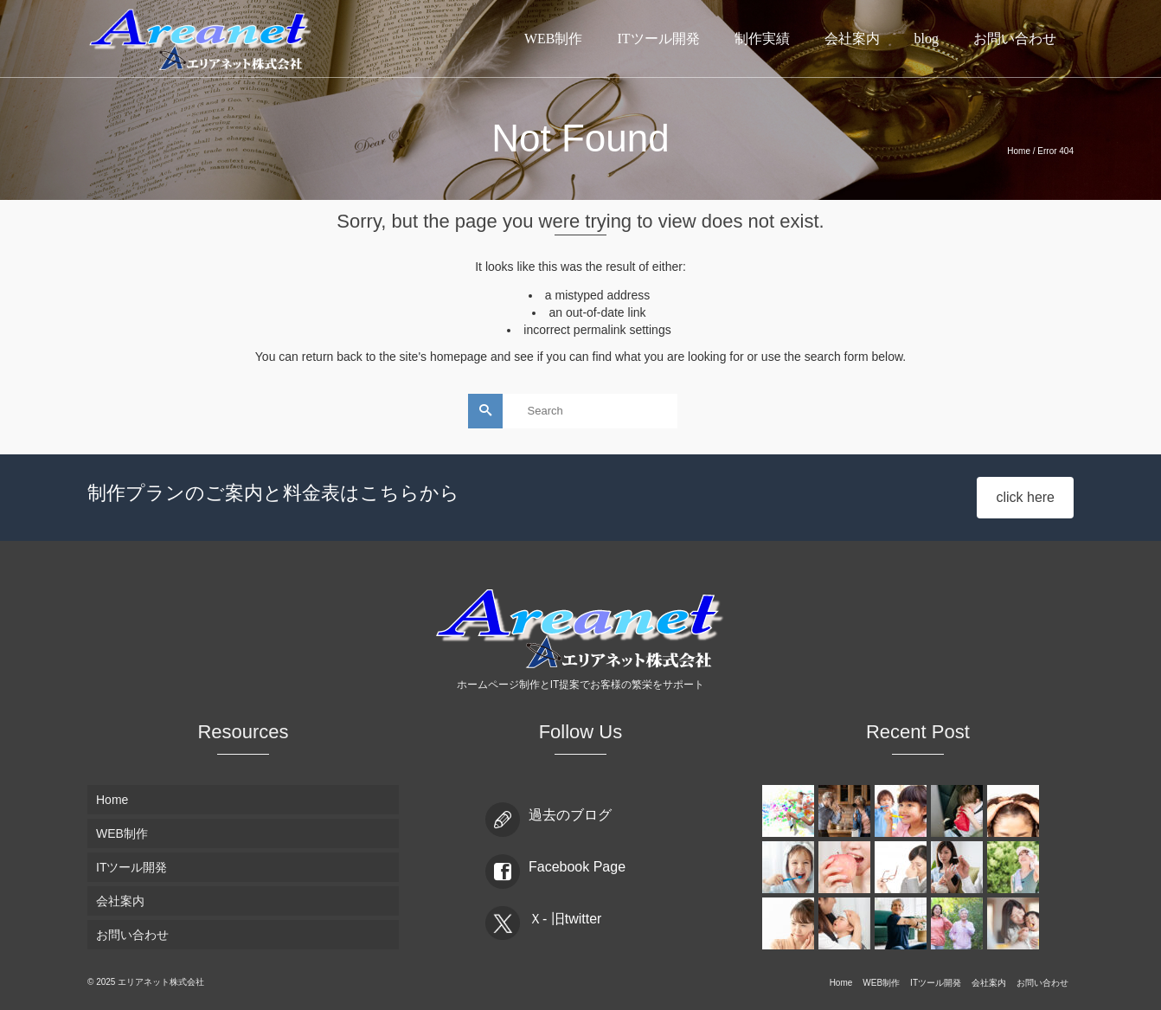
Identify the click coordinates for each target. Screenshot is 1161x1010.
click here (1025, 497)
